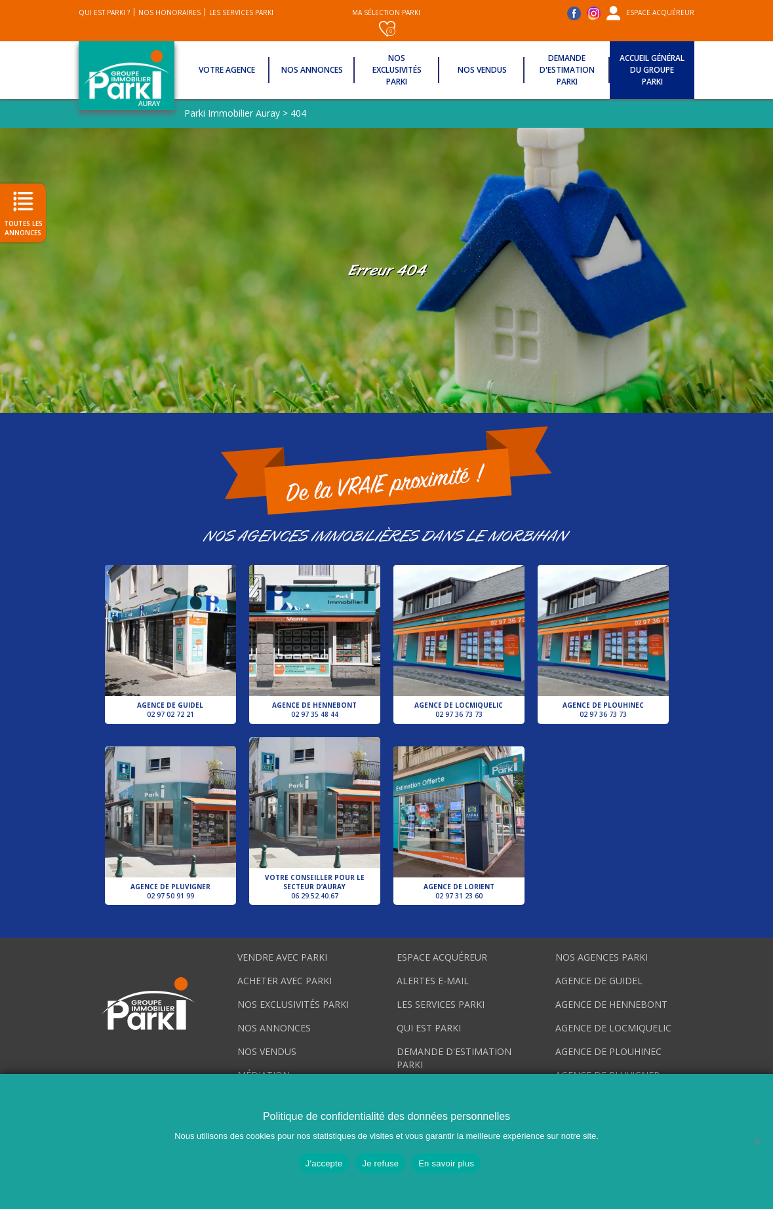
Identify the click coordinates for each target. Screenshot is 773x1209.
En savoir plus (446, 1163)
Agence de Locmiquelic (459, 642)
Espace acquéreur (660, 12)
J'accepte (324, 1163)
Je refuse (380, 1163)
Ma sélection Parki (386, 22)
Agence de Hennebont (314, 642)
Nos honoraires (169, 12)
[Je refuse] (756, 1141)
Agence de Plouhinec (603, 642)
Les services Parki (241, 12)
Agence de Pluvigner (170, 823)
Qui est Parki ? (104, 12)
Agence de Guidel (170, 642)
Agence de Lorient (459, 823)
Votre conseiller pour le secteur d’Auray (314, 819)
